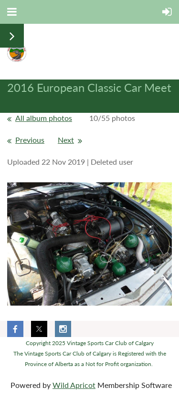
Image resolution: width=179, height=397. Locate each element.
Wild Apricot (74, 384)
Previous (29, 139)
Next (66, 139)
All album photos (43, 117)
